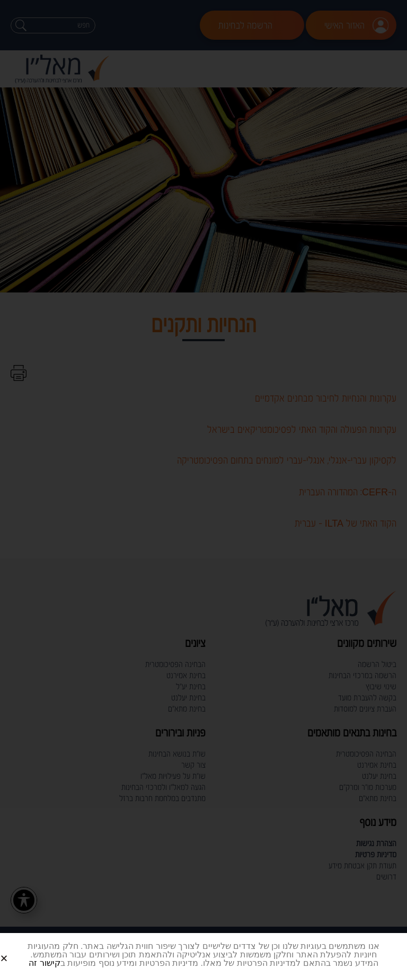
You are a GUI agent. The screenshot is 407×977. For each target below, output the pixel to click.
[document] (203, 488)
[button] (17, 950)
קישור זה (44, 962)
